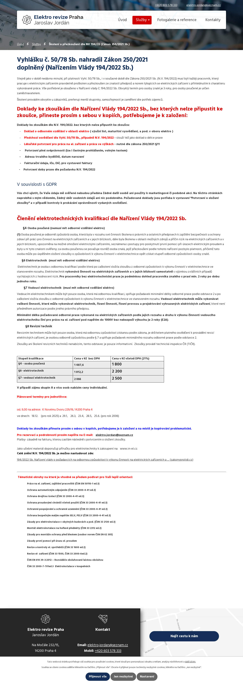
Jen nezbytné (123, 676)
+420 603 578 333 (166, 5)
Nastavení (147, 676)
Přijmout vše (98, 676)
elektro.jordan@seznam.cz (203, 5)
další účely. (190, 662)
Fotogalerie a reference (176, 20)
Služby (141, 20)
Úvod (122, 20)
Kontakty (212, 20)
